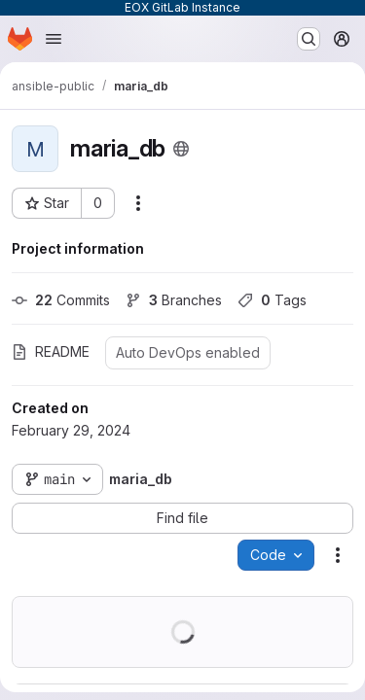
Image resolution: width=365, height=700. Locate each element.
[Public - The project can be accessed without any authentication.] (181, 149)
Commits (61, 300)
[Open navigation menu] (53, 38)
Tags (272, 300)
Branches (174, 300)
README (51, 351)
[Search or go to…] (308, 39)
